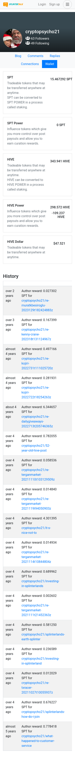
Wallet (49, 64)
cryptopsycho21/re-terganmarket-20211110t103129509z (38, 474)
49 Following (37, 43)
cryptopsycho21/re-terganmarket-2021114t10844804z (36, 557)
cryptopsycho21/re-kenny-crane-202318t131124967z (36, 334)
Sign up (54, 4)
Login (42, 4)
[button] (66, 4)
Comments (35, 56)
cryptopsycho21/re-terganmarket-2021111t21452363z (36, 610)
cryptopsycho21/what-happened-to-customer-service (38, 741)
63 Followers (37, 38)
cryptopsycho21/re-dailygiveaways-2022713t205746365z (37, 421)
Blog (18, 56)
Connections (30, 64)
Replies (55, 56)
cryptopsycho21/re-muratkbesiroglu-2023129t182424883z (37, 305)
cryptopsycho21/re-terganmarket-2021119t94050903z (36, 503)
